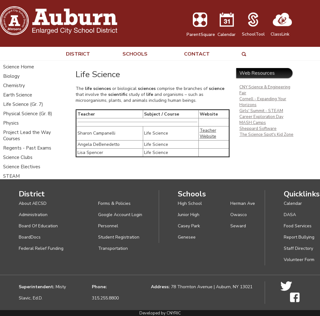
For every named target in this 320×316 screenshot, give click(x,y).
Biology (11, 76)
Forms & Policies (114, 203)
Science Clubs (17, 157)
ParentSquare (201, 31)
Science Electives (21, 167)
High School (190, 203)
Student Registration (118, 237)
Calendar (227, 31)
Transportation (113, 248)
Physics (11, 123)
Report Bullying (299, 237)
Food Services (298, 226)
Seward (238, 226)
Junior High (188, 215)
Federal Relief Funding (41, 248)
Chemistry (14, 85)
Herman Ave (242, 203)
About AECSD (33, 203)
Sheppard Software (258, 128)
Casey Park (189, 226)
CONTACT (197, 54)
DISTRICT (78, 54)
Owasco (238, 215)
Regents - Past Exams (27, 148)
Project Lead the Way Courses (27, 135)
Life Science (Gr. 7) (23, 104)
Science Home (18, 67)
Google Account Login (120, 215)
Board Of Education (38, 226)
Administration (33, 215)
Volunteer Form (299, 260)
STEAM (11, 176)
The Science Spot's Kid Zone (266, 134)
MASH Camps (252, 123)
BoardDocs (30, 237)
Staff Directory (298, 248)
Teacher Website (208, 133)
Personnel (108, 226)
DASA (290, 215)
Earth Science (17, 95)
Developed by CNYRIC (160, 313)
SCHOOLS (135, 54)
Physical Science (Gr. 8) (27, 114)
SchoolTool (253, 31)
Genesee (187, 237)
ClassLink (281, 31)
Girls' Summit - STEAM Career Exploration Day (261, 114)
